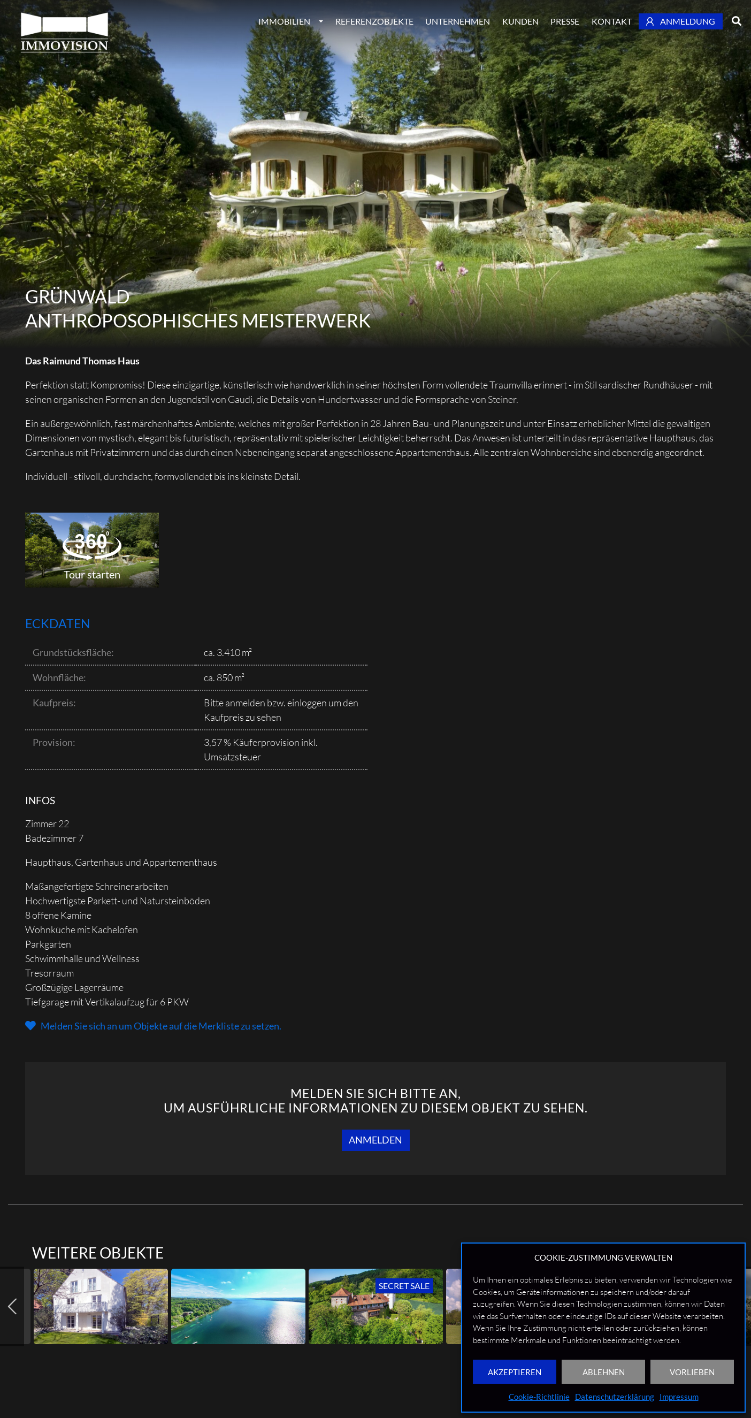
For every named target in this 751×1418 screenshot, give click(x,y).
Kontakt (612, 21)
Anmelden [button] (375, 1140)
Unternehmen (457, 21)
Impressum (679, 1396)
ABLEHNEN (604, 1372)
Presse (564, 21)
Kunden (520, 21)
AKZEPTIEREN (514, 1372)
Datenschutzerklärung (614, 1396)
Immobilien (284, 21)
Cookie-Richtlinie (539, 1396)
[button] (153, 1026)
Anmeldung (681, 21)
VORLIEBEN (692, 1372)
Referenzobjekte (374, 21)
